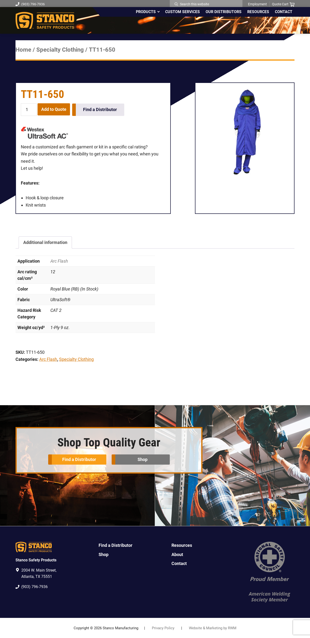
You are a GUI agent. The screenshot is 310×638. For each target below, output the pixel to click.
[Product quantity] (29, 109)
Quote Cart (283, 4)
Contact (179, 563)
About (177, 554)
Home (23, 49)
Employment (257, 4)
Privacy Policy (163, 628)
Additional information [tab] (45, 242)
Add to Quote (53, 109)
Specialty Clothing (60, 49)
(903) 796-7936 (30, 4)
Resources (181, 545)
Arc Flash (59, 260)
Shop (143, 459)
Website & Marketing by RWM (212, 628)
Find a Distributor (100, 109)
